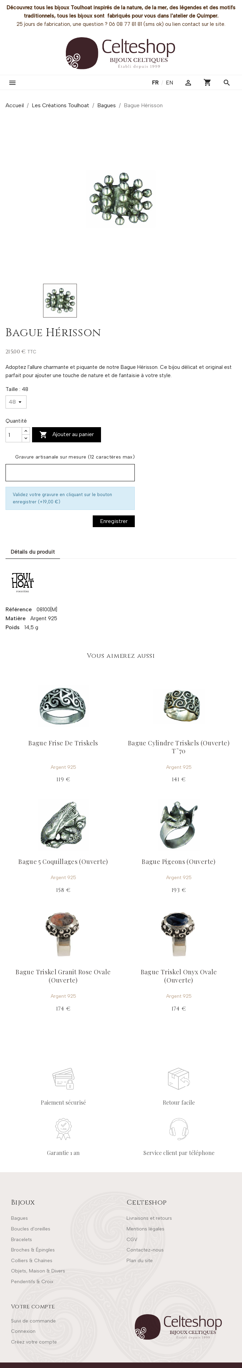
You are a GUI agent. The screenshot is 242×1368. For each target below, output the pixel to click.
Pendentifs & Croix (32, 1282)
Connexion (23, 1331)
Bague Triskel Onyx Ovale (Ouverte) (179, 976)
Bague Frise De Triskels (63, 743)
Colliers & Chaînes (31, 1261)
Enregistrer (114, 521)
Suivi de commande (33, 1321)
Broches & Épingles (33, 1250)
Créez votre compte (34, 1342)
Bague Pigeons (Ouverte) (178, 861)
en (169, 82)
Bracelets (21, 1240)
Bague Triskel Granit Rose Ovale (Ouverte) (63, 976)
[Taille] (16, 402)
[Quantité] (14, 434)
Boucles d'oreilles (30, 1229)
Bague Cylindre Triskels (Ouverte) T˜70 (179, 747)
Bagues (19, 1218)
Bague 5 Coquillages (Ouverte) (63, 861)
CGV (132, 1240)
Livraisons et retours (149, 1218)
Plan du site (140, 1261)
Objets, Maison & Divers (38, 1271)
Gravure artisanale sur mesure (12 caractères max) (75, 457)
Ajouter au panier (66, 435)
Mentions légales (145, 1229)
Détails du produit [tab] (33, 552)
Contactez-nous (145, 1250)
